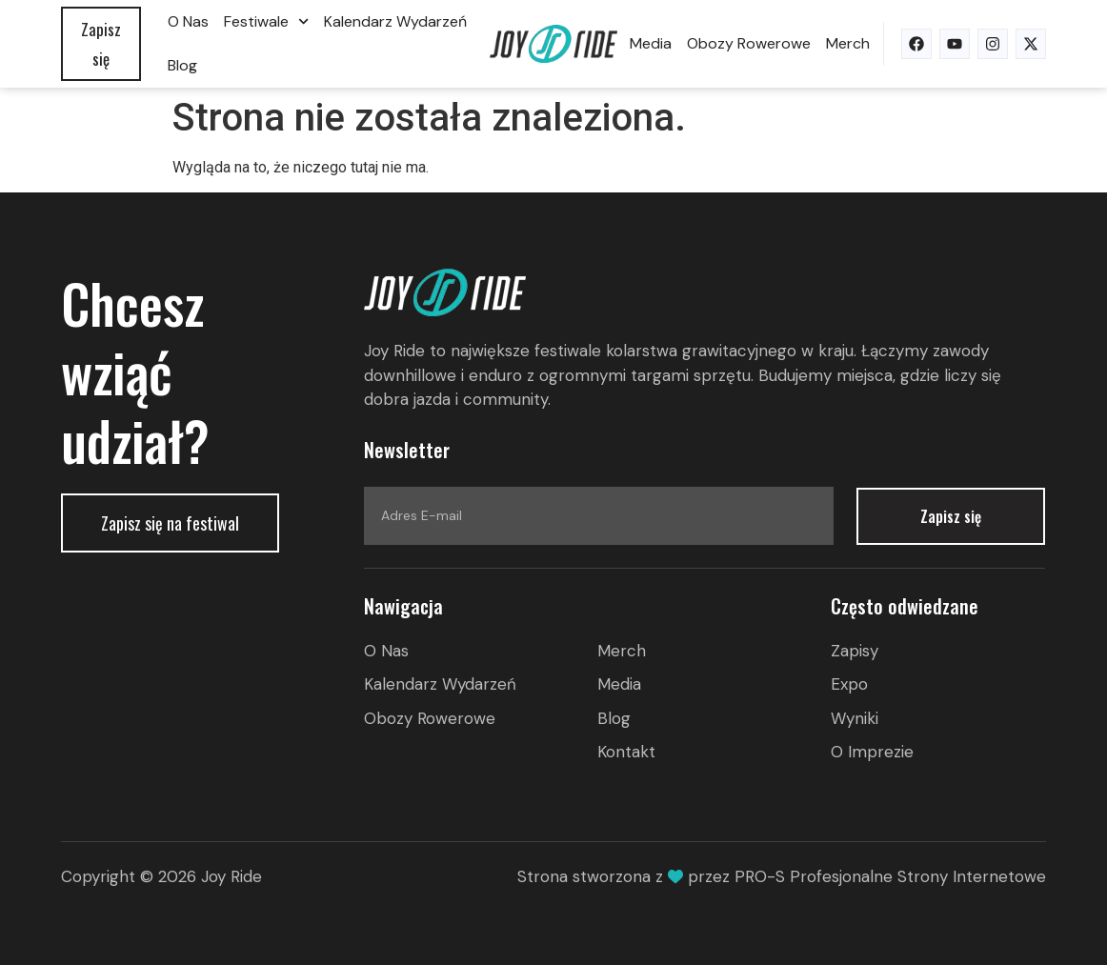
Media (651, 43)
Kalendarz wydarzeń (395, 21)
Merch (848, 43)
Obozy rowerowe (749, 43)
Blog (182, 65)
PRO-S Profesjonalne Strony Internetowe (890, 876)
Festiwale (266, 21)
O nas (188, 21)
